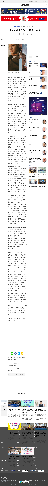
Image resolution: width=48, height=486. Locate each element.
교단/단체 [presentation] (4, 406)
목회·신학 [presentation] (4, 412)
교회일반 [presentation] (4, 403)
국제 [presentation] (4, 414)
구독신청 (42, 1)
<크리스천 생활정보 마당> (22, 393)
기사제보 (24, 480)
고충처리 (12, 482)
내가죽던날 (11, 374)
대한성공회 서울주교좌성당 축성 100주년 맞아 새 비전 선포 (28, 434)
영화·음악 (23, 26)
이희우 (30, 162)
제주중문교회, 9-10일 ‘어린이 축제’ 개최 (27, 457)
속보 (31, 57)
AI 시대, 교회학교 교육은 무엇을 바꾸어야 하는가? (34, 128)
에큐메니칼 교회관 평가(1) (34, 150)
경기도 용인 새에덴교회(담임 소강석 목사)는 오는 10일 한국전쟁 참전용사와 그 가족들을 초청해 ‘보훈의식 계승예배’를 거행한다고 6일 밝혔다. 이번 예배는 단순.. (14, 464)
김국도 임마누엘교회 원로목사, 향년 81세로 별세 (33, 65)
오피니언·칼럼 (16, 26)
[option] (33, 172)
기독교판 (31, 1)
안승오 (30, 152)
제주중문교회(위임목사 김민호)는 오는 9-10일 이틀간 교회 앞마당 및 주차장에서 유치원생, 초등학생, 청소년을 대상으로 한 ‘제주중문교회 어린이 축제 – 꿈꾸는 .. (28, 463)
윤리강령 (16, 482)
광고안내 (15, 480)
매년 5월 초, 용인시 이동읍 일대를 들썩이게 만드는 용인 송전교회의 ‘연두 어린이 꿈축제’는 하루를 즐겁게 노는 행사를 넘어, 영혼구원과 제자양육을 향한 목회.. (41, 417)
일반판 (36, 1)
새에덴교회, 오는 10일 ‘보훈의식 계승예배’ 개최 (14, 458)
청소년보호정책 (37, 480)
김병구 (30, 122)
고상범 (30, 130)
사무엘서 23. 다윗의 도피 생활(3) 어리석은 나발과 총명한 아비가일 (35, 160)
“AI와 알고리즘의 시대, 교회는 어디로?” (14, 410)
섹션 (3, 1)
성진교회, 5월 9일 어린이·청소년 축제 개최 (14, 433)
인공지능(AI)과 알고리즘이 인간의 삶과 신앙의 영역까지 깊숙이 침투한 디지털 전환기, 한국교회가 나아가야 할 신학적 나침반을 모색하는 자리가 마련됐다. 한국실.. (14, 416)
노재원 (16, 374)
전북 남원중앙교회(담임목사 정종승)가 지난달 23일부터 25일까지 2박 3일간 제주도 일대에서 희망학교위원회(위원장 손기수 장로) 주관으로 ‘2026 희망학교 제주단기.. (41, 442)
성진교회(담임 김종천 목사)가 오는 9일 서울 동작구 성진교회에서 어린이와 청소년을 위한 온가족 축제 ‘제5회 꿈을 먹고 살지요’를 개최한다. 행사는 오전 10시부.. (14, 439)
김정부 (30, 136)
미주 (39, 1)
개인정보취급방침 (30, 480)
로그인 (46, 1)
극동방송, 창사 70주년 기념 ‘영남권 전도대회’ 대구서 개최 (27, 411)
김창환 (30, 144)
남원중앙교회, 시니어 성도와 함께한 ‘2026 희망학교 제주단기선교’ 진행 (40, 435)
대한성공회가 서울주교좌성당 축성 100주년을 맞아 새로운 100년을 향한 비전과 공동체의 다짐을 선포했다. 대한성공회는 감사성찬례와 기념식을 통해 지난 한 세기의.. (28, 440)
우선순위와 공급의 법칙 (34, 135)
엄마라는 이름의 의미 (33, 85)
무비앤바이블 (22, 374)
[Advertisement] (38, 47)
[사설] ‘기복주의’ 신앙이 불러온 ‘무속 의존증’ (34, 93)
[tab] (4, 403)
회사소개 (11, 480)
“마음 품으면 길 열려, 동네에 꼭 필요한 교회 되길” (40, 411)
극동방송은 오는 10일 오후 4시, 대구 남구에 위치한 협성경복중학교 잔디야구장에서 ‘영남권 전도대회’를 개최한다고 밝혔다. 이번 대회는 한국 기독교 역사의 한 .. (27, 417)
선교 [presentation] (4, 409)
